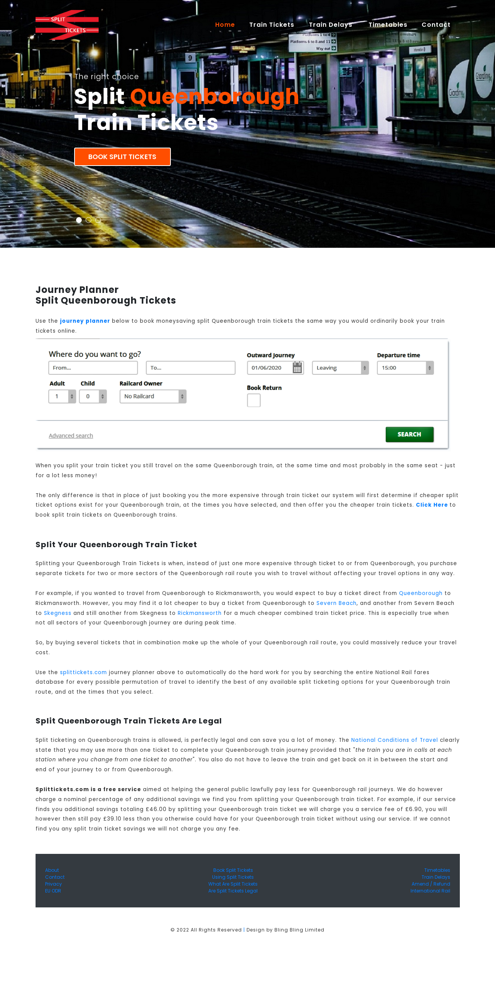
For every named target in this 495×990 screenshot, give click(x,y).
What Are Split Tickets (233, 884)
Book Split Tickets (122, 156)
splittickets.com (83, 672)
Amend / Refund (431, 884)
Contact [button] (437, 24)
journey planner (85, 321)
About (52, 870)
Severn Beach (336, 603)
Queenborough (421, 593)
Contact (55, 877)
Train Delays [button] (331, 24)
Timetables (387, 24)
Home (228, 24)
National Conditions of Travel (394, 740)
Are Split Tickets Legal (233, 891)
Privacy (53, 884)
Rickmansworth (200, 613)
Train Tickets (271, 24)
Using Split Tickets (233, 877)
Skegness (57, 613)
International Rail (430, 891)
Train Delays (436, 877)
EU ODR (53, 891)
